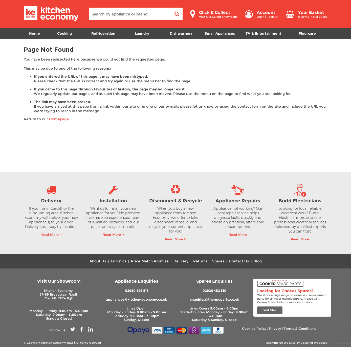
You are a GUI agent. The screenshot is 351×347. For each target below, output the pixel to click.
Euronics (118, 261)
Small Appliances (220, 33)
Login (260, 16)
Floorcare (307, 33)
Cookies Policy (254, 329)
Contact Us (239, 261)
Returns (200, 261)
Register (272, 16)
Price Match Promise (150, 261)
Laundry (142, 33)
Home (34, 33)
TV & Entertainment (263, 33)
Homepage (59, 119)
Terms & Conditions (300, 329)
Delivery (180, 261)
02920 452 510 (214, 291)
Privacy (275, 329)
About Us (98, 261)
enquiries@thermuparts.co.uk (214, 299)
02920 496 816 (136, 291)
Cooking (64, 33)
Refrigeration (103, 33)
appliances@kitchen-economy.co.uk (136, 299)
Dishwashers (181, 33)
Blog (258, 261)
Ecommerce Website (281, 342)
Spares (218, 261)
